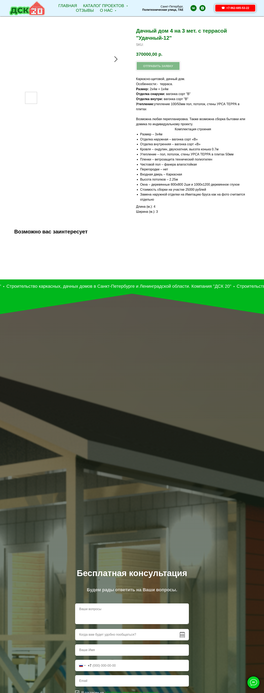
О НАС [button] (107, 10)
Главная (67, 5)
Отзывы (85, 10)
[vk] (193, 8)
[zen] (202, 8)
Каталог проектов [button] (104, 5)
